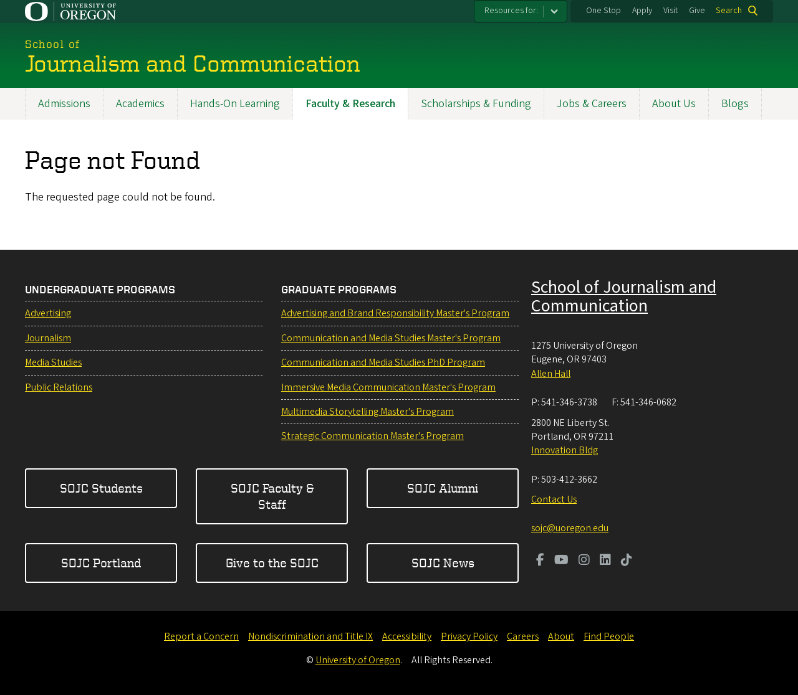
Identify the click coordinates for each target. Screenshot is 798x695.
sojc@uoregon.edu (569, 528)
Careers (523, 636)
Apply (642, 10)
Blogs (735, 103)
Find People (609, 636)
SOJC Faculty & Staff (272, 496)
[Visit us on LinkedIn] (605, 561)
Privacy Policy (469, 636)
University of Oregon (357, 660)
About (561, 636)
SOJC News (442, 563)
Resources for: (511, 10)
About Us (674, 103)
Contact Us (554, 499)
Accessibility (406, 636)
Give (697, 10)
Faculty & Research (350, 103)
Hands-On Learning (235, 103)
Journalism (48, 338)
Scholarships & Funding (476, 103)
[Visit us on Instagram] (584, 561)
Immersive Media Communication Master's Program (388, 387)
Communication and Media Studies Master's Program (391, 338)
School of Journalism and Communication (623, 296)
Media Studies (53, 362)
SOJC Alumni (442, 488)
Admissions (64, 103)
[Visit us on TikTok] (626, 561)
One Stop (603, 10)
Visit (670, 10)
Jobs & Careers (592, 103)
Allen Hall (550, 374)
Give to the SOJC (272, 563)
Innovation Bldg (564, 450)
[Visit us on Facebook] (540, 561)
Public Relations (58, 387)
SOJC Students (101, 488)
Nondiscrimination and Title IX (310, 636)
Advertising (48, 313)
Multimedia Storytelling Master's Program (367, 411)
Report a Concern (201, 636)
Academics (140, 103)
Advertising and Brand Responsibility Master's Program (395, 313)
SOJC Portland (101, 563)
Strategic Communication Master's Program (372, 436)
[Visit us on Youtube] (561, 561)
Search (729, 10)
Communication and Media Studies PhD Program (383, 362)
